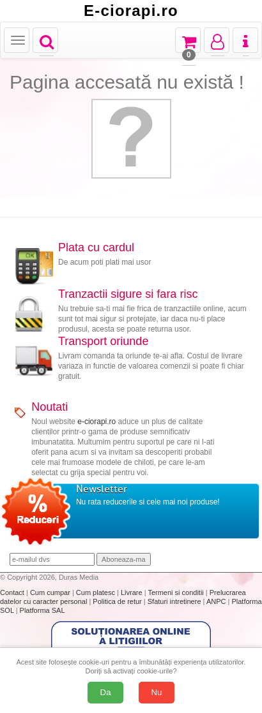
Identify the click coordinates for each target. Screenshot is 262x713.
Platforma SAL (42, 610)
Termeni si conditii (176, 592)
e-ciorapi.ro (96, 421)
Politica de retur (118, 601)
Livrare (132, 592)
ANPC (216, 601)
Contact (13, 592)
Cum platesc (96, 592)
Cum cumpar (51, 592)
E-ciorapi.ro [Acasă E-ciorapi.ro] (131, 10)
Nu (156, 692)
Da (105, 692)
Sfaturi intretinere (175, 601)
